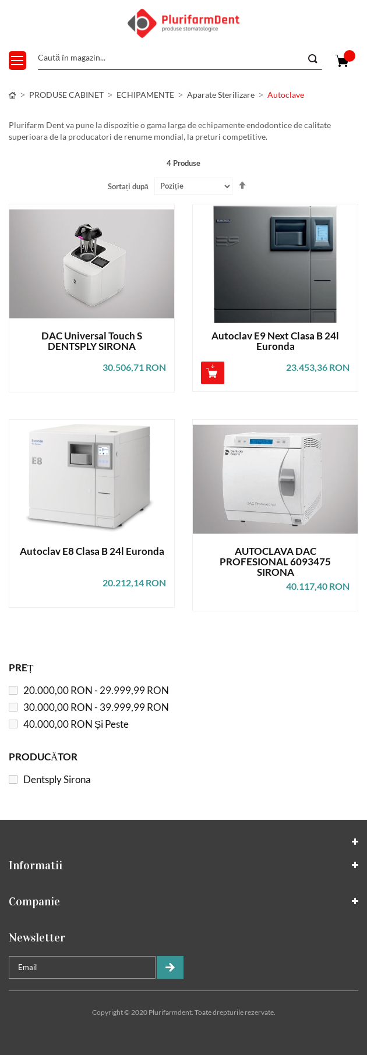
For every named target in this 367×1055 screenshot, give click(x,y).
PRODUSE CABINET (66, 95)
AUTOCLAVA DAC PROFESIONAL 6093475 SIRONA (275, 562)
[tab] (183, 842)
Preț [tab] (21, 667)
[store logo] (183, 23)
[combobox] (180, 58)
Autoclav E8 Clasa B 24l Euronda (92, 551)
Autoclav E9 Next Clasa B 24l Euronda (275, 341)
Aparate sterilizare (221, 95)
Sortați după (128, 186)
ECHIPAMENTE (145, 95)
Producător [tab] (43, 756)
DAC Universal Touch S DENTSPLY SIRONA (91, 341)
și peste (76, 724)
